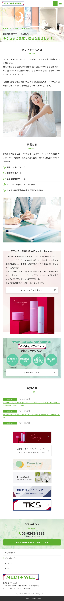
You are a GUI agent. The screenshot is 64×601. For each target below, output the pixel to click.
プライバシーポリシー (12, 558)
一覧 (33, 392)
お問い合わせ (55, 3)
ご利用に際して (10, 553)
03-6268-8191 (33, 533)
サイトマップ (9, 563)
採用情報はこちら (31, 372)
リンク (7, 569)
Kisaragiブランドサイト (31, 290)
